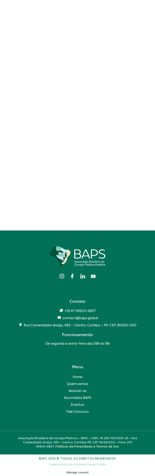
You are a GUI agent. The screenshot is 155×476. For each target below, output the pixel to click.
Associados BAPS (77, 398)
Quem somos (77, 384)
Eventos (77, 405)
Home (77, 377)
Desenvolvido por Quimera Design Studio (77, 464)
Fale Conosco (77, 411)
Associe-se (77, 391)
